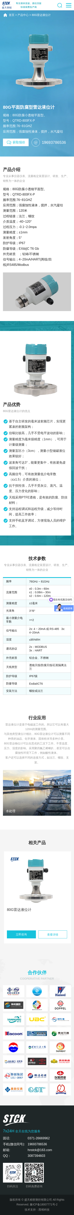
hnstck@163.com (40, 1150)
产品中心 (23, 15)
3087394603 (36, 1155)
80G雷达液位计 (41, 15)
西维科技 (44, 1209)
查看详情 (52, 934)
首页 (11, 15)
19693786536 (37, 1144)
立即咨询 (21, 934)
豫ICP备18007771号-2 (43, 1204)
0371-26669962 (39, 1138)
